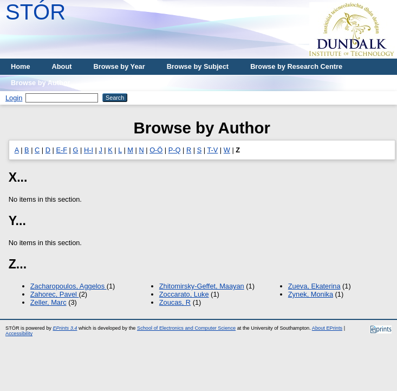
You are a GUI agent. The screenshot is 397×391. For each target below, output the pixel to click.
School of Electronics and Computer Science (186, 328)
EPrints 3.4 (65, 328)
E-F (61, 150)
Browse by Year (119, 66)
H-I (88, 150)
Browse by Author (40, 83)
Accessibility (18, 333)
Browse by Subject (198, 66)
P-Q (174, 150)
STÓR (35, 12)
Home (20, 66)
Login (13, 98)
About (62, 66)
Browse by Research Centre (296, 66)
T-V (212, 150)
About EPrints (327, 328)
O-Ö (155, 150)
